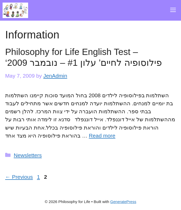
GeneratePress (123, 201)
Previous (19, 177)
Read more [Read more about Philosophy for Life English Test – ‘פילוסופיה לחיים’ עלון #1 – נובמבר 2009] (102, 136)
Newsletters (28, 155)
